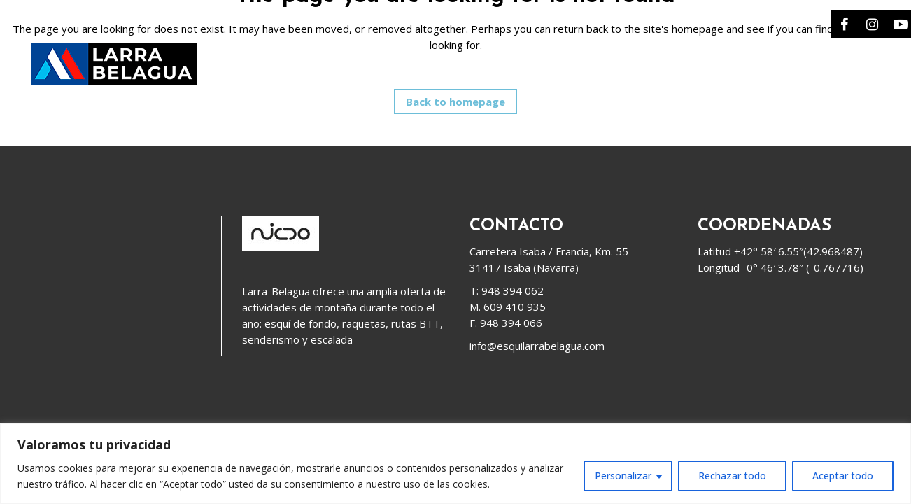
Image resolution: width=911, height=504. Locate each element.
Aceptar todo (842, 475)
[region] (455, 464)
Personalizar (623, 475)
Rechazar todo (732, 475)
